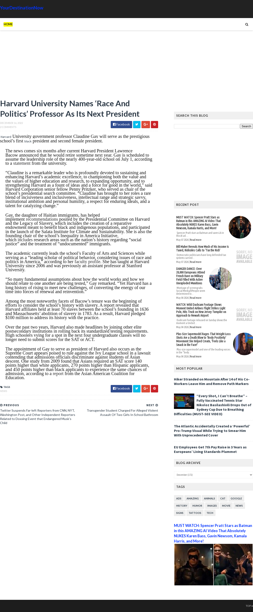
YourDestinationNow (21, 7)
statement (21, 163)
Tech (209, 512)
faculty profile (87, 261)
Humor (197, 505)
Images (212, 505)
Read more (195, 239)
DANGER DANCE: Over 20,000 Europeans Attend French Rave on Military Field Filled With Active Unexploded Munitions (190, 276)
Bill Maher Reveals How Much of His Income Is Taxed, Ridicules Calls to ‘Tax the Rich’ (202, 248)
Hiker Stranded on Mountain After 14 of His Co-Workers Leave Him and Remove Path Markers (212, 381)
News (3, 390)
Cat (222, 498)
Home (8, 24)
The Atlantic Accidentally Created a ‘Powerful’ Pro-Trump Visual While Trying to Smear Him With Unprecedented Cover (212, 430)
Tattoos (195, 512)
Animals (209, 498)
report (58, 373)
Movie (226, 505)
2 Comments (8, 126)
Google (236, 498)
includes (25, 239)
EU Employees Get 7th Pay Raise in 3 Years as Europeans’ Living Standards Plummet (210, 449)
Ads (178, 498)
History (181, 505)
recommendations (42, 219)
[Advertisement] (79, 66)
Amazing (193, 498)
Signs (179, 512)
